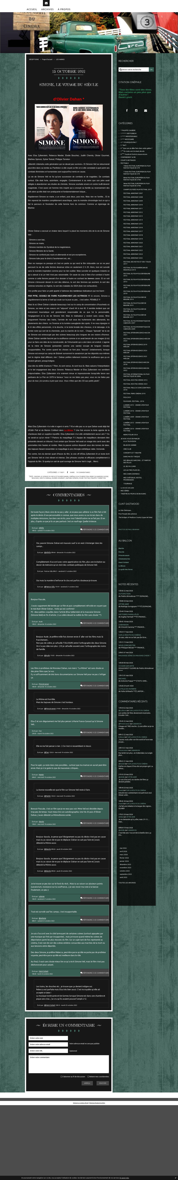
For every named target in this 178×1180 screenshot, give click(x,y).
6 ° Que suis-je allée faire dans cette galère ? (134, 157)
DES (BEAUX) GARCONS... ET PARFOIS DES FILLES (135, 509)
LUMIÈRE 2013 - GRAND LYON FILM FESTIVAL (135, 467)
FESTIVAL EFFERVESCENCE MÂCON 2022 (134, 407)
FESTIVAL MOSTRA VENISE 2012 (136, 419)
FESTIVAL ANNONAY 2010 (134, 224)
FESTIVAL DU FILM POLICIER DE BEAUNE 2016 (136, 341)
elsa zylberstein (86, 489)
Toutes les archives (128, 940)
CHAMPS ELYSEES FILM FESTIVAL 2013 (137, 206)
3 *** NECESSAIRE (128, 146)
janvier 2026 (125, 917)
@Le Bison (123, 765)
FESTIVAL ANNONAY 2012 (134, 232)
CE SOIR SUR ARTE (127, 720)
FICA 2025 (127, 438)
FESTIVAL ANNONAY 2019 (134, 262)
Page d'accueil (49, 64)
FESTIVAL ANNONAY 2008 (134, 216)
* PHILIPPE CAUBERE (129, 136)
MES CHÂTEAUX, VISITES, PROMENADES (133, 528)
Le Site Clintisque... (126, 562)
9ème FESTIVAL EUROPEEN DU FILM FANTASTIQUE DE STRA (136, 199)
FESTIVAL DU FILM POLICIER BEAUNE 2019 (135, 321)
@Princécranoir (51, 753)
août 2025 (124, 935)
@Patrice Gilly (51, 615)
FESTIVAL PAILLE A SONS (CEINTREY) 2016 (133, 428)
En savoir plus (124, 1178)
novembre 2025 (126, 924)
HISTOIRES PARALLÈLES (129, 668)
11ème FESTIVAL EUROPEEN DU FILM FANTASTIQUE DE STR (137, 186)
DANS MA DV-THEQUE (132, 504)
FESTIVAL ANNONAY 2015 (134, 245)
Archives (47, 14)
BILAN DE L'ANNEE (131, 491)
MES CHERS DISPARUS (132, 523)
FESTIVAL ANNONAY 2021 (134, 270)
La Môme (68, 443)
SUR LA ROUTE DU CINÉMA (131, 689)
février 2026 (125, 914)
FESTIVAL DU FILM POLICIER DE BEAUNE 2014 (136, 328)
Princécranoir (45, 726)
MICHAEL (123, 733)
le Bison (122, 792)
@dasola (49, 907)
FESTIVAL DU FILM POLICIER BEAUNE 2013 (135, 308)
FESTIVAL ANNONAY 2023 (134, 275)
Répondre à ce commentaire (93, 549)
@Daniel (122, 819)
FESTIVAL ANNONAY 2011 (134, 228)
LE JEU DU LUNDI (130, 514)
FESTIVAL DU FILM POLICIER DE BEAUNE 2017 (136, 347)
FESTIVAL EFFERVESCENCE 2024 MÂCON (136, 387)
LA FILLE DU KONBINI (128, 743)
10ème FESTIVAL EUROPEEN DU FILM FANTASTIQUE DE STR (137, 179)
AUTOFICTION (125, 647)
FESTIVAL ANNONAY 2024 (134, 279)
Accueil (32, 14)
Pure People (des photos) (129, 565)
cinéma (75, 489)
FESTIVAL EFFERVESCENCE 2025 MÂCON (136, 393)
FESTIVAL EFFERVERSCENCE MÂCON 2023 (135, 374)
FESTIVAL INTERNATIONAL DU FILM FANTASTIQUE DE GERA (136, 413)
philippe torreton (103, 491)
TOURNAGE (128, 534)
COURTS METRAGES (129, 172)
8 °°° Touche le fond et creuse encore (136, 165)
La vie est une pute (128, 538)
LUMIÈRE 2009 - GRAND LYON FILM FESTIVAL (135, 461)
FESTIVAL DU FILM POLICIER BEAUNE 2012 (135, 301)
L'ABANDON (124, 679)
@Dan (48, 801)
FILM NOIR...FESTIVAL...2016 (134, 442)
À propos (64, 14)
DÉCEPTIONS (34, 64)
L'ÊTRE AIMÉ (124, 658)
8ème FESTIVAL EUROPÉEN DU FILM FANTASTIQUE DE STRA (136, 193)
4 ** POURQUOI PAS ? (129, 150)
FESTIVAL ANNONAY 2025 (134, 283)
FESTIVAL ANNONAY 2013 (134, 237)
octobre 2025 (125, 928)
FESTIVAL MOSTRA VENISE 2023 (136, 423)
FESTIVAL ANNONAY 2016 (134, 249)
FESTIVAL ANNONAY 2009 (134, 220)
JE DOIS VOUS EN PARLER (131, 484)
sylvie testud (89, 491)
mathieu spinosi (75, 491)
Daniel (121, 845)
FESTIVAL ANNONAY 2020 (134, 266)
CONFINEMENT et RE (129, 169)
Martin (42, 825)
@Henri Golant (51, 1079)
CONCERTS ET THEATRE (133, 499)
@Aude (48, 694)
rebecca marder (101, 489)
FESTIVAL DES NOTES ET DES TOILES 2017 (135, 288)
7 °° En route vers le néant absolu (134, 162)
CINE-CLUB (128, 495)
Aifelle (42, 547)
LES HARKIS (64, 64)
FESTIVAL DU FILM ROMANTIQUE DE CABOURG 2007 (137, 354)
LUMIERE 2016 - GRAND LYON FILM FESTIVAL (135, 454)
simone (37, 489)
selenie (42, 959)
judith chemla (46, 491)
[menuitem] (32, 14)
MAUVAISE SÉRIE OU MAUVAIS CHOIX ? (136, 710)
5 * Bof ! (60, 485)
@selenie (43, 983)
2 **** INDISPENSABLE (130, 143)
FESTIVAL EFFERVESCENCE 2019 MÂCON (136, 380)
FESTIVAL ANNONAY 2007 (134, 211)
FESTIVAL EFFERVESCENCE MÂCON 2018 (134, 400)
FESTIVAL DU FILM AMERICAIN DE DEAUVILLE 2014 (137, 295)
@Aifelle (49, 574)
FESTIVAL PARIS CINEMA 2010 (135, 434)
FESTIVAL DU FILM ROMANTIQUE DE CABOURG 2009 (137, 361)
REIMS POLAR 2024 (131, 479)
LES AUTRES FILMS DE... (133, 519)
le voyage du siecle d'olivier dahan (55, 489)
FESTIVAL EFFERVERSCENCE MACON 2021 (135, 367)
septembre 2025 (127, 931)
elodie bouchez (33, 491)
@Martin (49, 849)
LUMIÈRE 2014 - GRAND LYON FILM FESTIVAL (135, 474)
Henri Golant (44, 1042)
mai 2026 (123, 903)
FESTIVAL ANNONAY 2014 (134, 241)
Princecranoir (124, 805)
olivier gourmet (61, 491)
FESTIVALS (125, 176)
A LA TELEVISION (130, 487)
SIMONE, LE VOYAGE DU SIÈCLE (68, 92)
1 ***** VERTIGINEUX (129, 140)
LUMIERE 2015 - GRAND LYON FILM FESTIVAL (135, 447)
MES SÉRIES (125, 542)
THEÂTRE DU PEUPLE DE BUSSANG (135, 545)
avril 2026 (124, 907)
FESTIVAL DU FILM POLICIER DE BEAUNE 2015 (136, 334)
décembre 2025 (126, 921)
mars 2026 (124, 910)
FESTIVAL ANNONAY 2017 (134, 253)
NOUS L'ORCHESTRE (128, 699)
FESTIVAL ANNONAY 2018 (134, 258)
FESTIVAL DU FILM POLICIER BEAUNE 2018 (135, 314)
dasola (42, 877)
